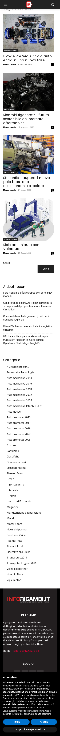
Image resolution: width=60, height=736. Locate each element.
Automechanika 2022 (19, 395)
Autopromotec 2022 (19, 434)
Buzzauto (12, 445)
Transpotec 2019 (17, 557)
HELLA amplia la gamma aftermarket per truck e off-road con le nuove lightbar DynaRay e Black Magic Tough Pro (25, 340)
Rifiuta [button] (16, 722)
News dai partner (17, 529)
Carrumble (13, 451)
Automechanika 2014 (19, 378)
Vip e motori (14, 580)
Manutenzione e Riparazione (24, 512)
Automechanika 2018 (19, 389)
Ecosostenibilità (10, 51)
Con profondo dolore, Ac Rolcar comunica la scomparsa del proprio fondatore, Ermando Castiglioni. (27, 306)
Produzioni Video (17, 535)
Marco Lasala (9, 64)
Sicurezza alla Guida (18, 552)
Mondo (11, 518)
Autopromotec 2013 (19, 417)
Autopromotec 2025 (19, 439)
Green (10, 479)
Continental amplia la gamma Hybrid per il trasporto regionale (26, 318)
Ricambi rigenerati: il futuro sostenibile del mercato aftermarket (26, 119)
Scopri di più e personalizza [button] (30, 729)
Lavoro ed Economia (19, 501)
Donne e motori (16, 462)
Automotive (9, 109)
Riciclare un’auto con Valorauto (21, 246)
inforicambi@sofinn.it (26, 651)
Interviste (12, 490)
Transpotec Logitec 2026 (21, 563)
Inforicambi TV (15, 484)
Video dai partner (17, 569)
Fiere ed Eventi (15, 473)
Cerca (6, 263)
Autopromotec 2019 (19, 428)
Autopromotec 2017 (19, 423)
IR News (11, 496)
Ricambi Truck (15, 546)
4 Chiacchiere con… (18, 366)
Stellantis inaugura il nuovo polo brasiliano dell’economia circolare (26, 181)
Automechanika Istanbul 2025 (24, 406)
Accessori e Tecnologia (20, 372)
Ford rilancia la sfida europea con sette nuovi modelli (28, 294)
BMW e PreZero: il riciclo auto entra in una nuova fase (27, 58)
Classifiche (13, 456)
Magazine (13, 507)
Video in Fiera (15, 574)
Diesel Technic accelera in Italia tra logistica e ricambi (27, 328)
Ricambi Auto (9, 172)
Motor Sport (14, 524)
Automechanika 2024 (19, 400)
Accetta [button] (44, 722)
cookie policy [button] (49, 695)
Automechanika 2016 (19, 383)
